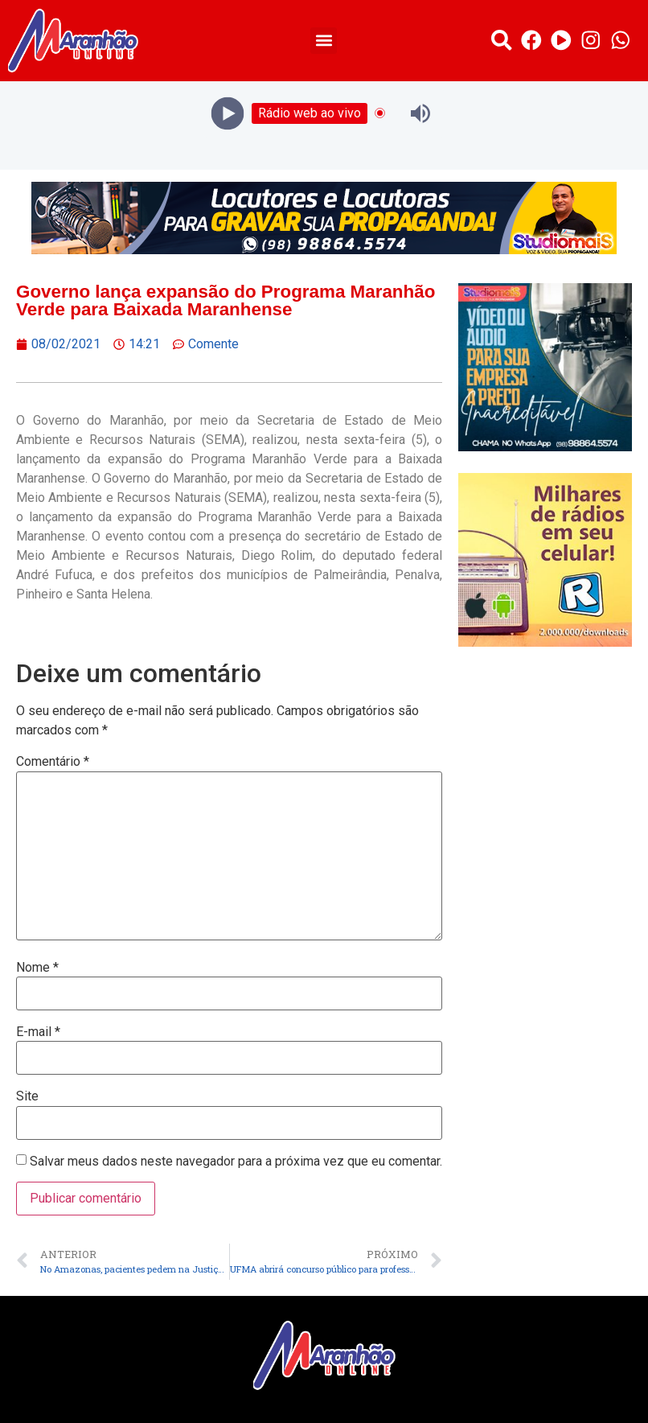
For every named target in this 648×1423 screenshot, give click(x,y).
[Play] (227, 113)
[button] (323, 40)
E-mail (38, 1032)
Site (27, 1096)
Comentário (52, 761)
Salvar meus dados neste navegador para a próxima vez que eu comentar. (236, 1161)
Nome (37, 967)
